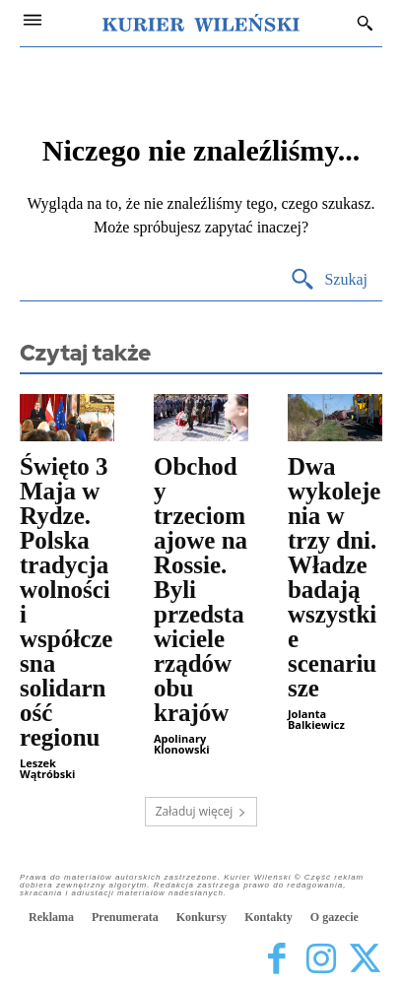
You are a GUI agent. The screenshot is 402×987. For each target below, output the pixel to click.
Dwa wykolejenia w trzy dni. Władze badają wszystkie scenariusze (334, 577)
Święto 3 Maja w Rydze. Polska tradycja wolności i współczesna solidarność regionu (66, 602)
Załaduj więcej (201, 811)
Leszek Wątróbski (47, 768)
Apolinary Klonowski (182, 744)
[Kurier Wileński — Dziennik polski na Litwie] (201, 23)
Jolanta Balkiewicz (316, 719)
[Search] (328, 280)
